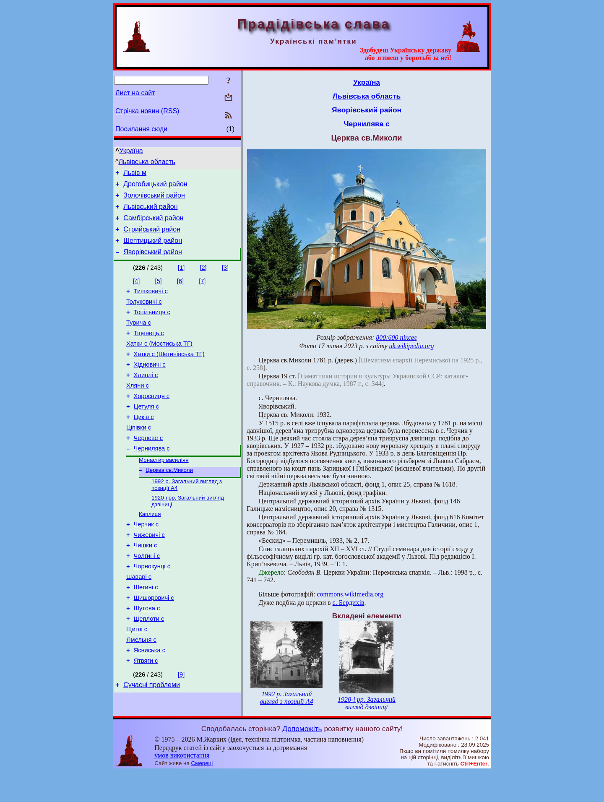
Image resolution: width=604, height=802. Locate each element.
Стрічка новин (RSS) (147, 111)
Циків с (144, 443)
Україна (131, 150)
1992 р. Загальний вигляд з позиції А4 (286, 697)
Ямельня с (141, 689)
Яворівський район (152, 262)
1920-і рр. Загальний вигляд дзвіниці (367, 703)
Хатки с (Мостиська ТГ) (159, 361)
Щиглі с (136, 677)
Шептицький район (152, 249)
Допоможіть (302, 759)
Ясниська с (149, 701)
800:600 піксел (396, 337)
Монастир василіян (164, 491)
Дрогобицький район (155, 186)
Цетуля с (146, 431)
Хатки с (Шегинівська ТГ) (169, 373)
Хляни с (137, 408)
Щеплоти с (149, 665)
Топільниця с (152, 326)
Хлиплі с (146, 396)
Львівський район (150, 211)
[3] (225, 277)
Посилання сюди (141, 129)
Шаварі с (138, 618)
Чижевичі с (149, 571)
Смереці (202, 794)
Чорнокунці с (152, 607)
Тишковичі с (151, 302)
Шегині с (146, 630)
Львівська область (147, 161)
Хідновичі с (150, 384)
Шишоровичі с (154, 642)
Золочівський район (154, 199)
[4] (136, 291)
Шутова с (147, 654)
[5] (158, 291)
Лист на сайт (135, 92)
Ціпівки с (138, 455)
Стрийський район (151, 236)
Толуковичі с (144, 314)
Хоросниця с (151, 420)
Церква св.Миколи (169, 502)
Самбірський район (153, 224)
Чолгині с (147, 595)
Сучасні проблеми (151, 738)
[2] (203, 277)
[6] (180, 291)
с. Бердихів (348, 602)
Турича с (138, 337)
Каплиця (150, 548)
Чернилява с (152, 478)
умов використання (181, 785)
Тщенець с (149, 349)
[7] (202, 291)
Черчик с (146, 560)
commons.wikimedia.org (350, 594)
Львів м (134, 173)
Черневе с (148, 466)
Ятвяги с (146, 712)
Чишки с (145, 583)
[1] (181, 277)
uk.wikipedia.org (411, 345)
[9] (181, 726)
